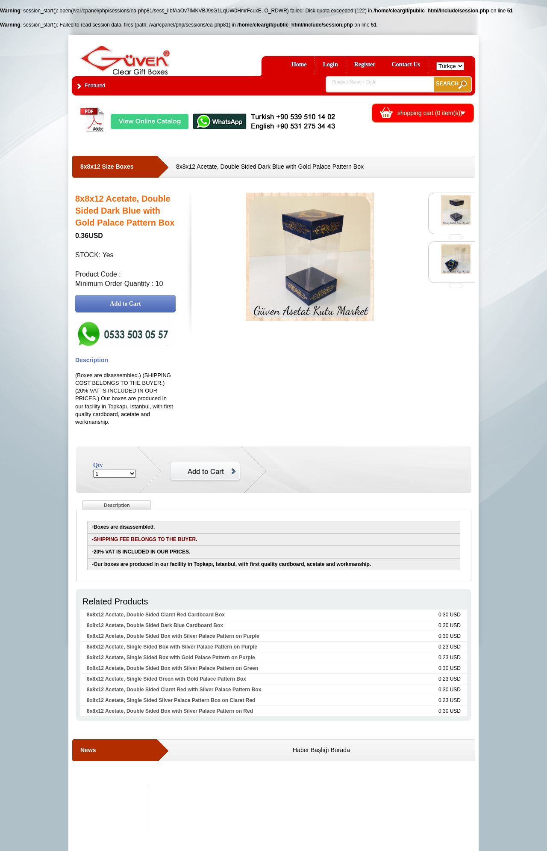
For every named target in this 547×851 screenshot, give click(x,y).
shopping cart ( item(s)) (429, 113)
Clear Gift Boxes (143, 56)
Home (299, 64)
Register (365, 64)
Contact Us (406, 64)
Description (117, 505)
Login (330, 64)
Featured (95, 86)
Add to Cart (125, 304)
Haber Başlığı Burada (321, 750)
